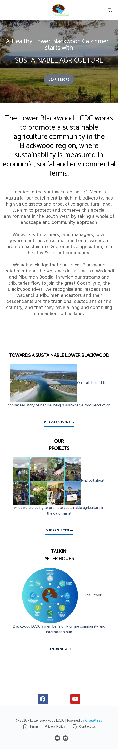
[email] (57, 738)
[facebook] (65, 738)
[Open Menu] (7, 10)
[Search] (109, 10)
